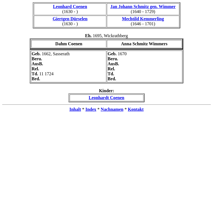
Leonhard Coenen (70, 6)
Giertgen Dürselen (70, 18)
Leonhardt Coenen (106, 97)
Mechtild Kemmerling (143, 18)
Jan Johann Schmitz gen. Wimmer (143, 6)
